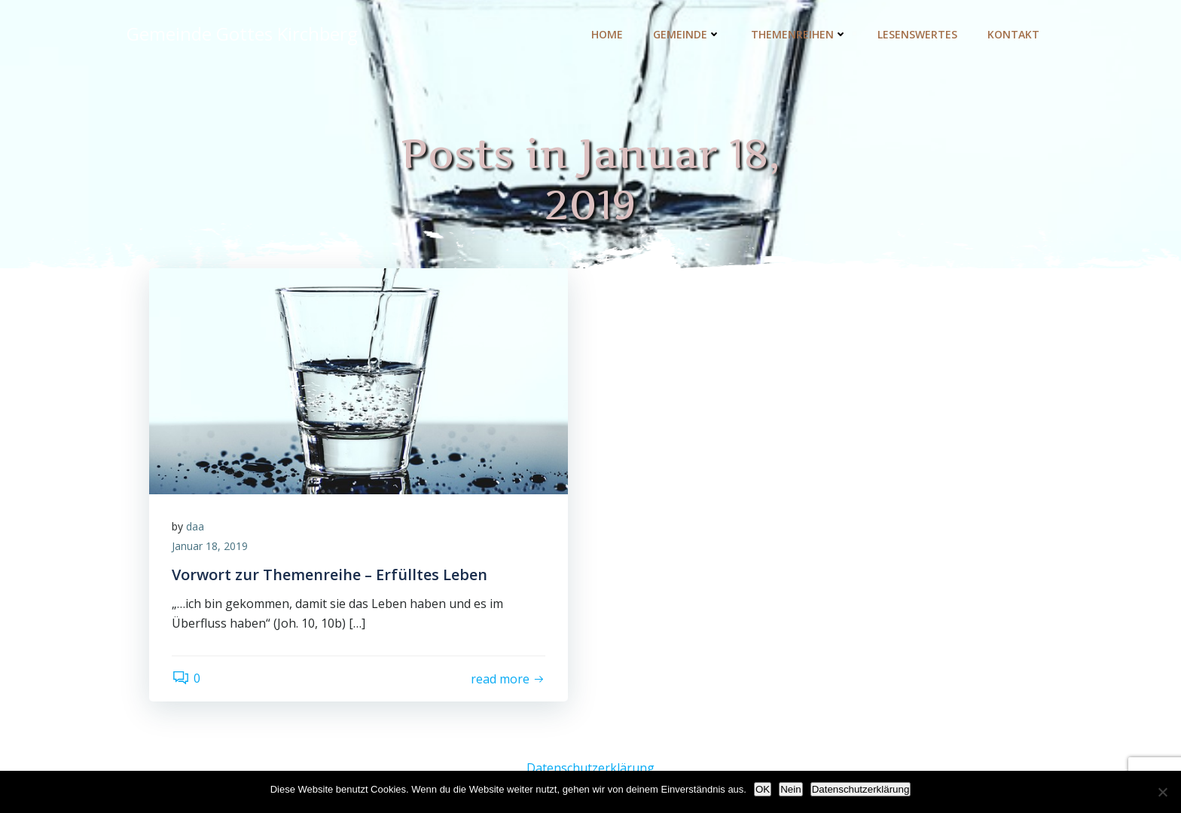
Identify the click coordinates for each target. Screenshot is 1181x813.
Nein (790, 789)
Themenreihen (799, 34)
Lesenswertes (917, 34)
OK (762, 789)
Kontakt (1013, 34)
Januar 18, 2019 (210, 546)
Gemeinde (687, 34)
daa (195, 526)
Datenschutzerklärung (590, 768)
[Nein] (1162, 791)
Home (607, 34)
